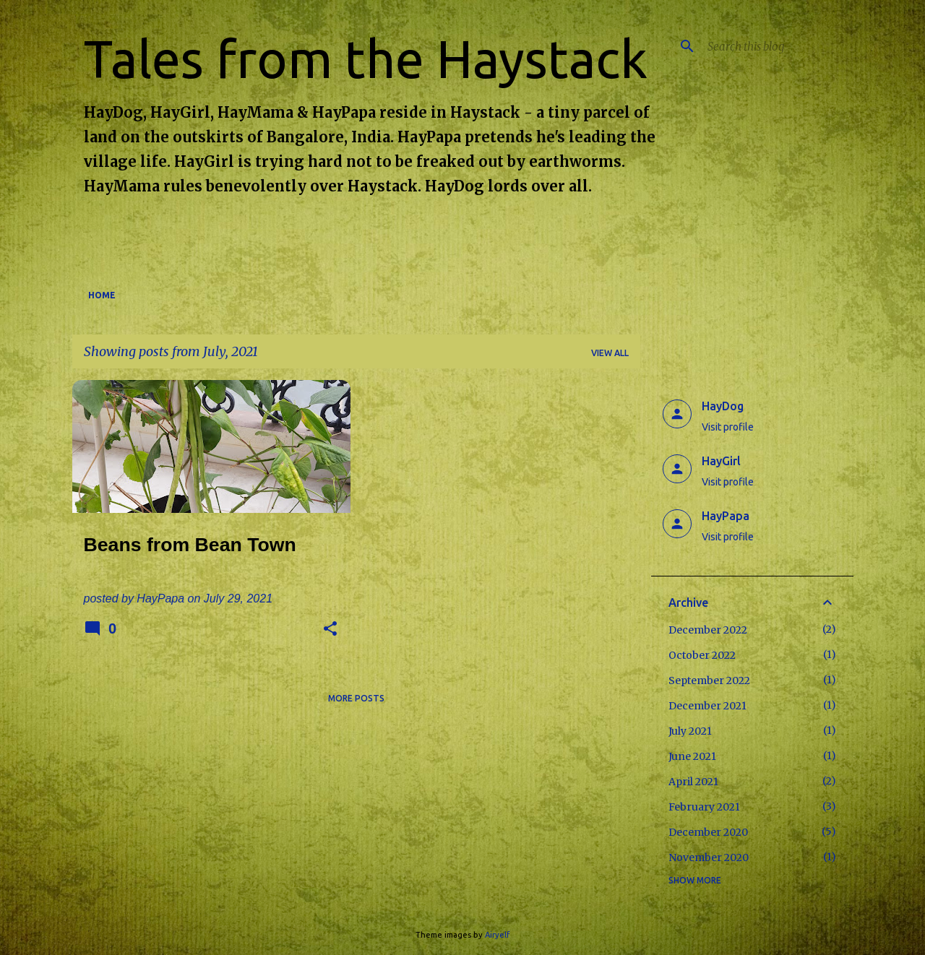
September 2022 (709, 680)
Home (102, 295)
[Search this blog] (777, 46)
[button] (330, 629)
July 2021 (690, 731)
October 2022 (702, 655)
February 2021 (704, 806)
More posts (356, 698)
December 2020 (708, 832)
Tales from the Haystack (366, 59)
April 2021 (693, 781)
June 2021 (692, 756)
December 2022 (707, 629)
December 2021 (707, 705)
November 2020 (708, 857)
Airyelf (497, 934)
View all (610, 353)
